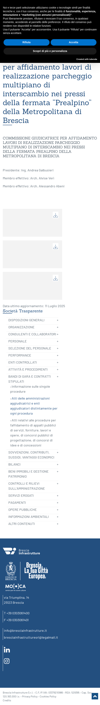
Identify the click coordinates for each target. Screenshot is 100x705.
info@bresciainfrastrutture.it (25, 630)
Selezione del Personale (29, 348)
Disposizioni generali (26, 320)
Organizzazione (21, 327)
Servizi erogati (21, 495)
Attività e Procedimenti (28, 369)
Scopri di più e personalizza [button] (50, 51)
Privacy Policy (29, 696)
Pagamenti (17, 502)
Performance (19, 355)
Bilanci (14, 464)
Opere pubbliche (22, 509)
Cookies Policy (48, 696)
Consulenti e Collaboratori (32, 334)
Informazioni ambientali (28, 517)
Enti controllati (22, 362)
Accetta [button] (73, 42)
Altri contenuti (21, 524)
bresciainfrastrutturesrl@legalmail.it (31, 637)
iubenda (93, 59)
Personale (17, 341)
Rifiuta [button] (26, 42)
